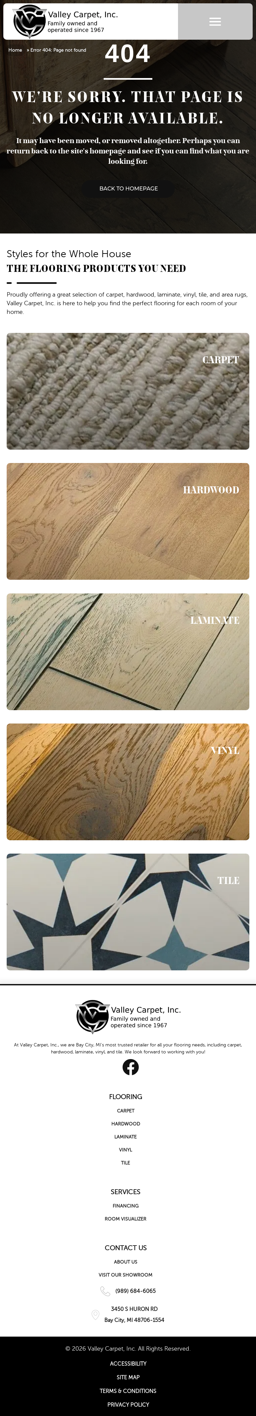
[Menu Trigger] (215, 21)
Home (15, 50)
